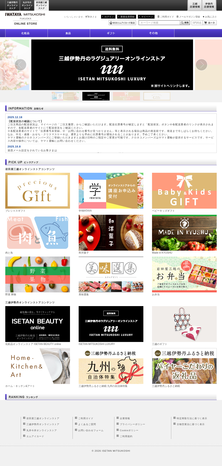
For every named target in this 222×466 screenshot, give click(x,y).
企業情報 (125, 418)
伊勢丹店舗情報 (209, 5)
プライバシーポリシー (132, 424)
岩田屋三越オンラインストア (41, 5)
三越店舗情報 (194, 5)
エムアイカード (35, 436)
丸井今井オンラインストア (27, 5)
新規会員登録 (127, 16)
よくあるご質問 (87, 424)
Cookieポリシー (129, 430)
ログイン (109, 16)
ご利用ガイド (167, 16)
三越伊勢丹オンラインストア (12, 5)
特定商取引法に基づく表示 (192, 418)
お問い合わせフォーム (91, 430)
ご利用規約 (126, 436)
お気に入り (211, 16)
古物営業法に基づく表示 (191, 424)
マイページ (147, 16)
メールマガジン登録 (189, 16)
